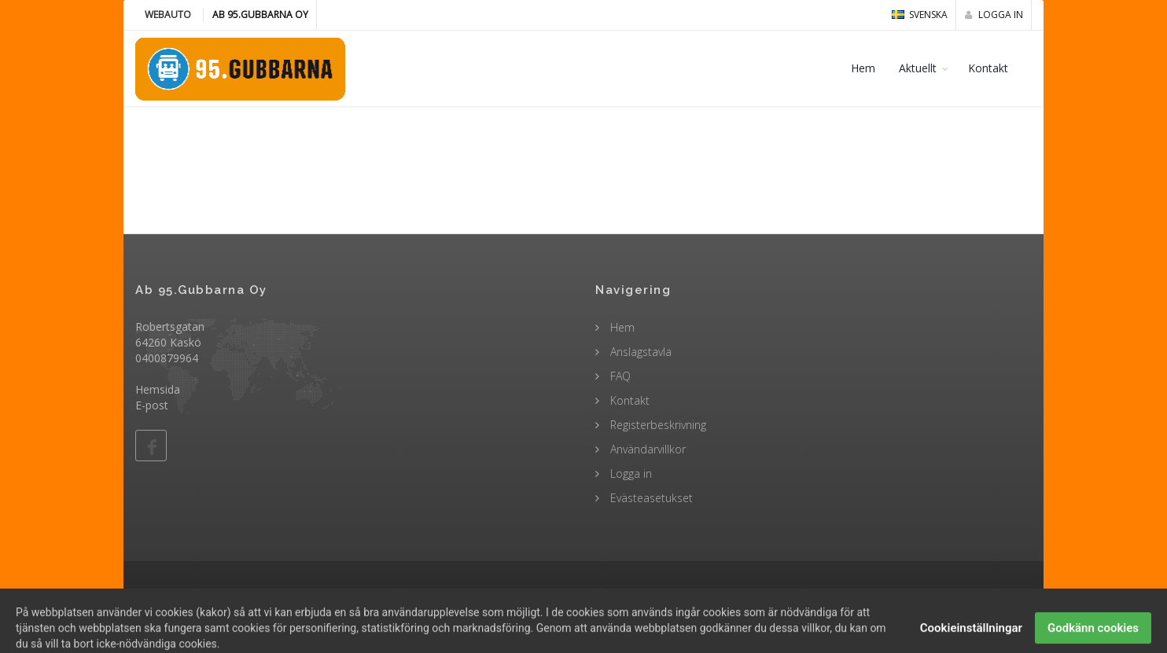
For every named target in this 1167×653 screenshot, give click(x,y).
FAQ (619, 376)
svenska (920, 14)
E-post (151, 405)
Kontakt (988, 68)
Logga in (994, 14)
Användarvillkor (646, 449)
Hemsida (157, 389)
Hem (863, 68)
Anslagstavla (639, 351)
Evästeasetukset (650, 497)
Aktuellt (918, 68)
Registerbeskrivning (656, 424)
